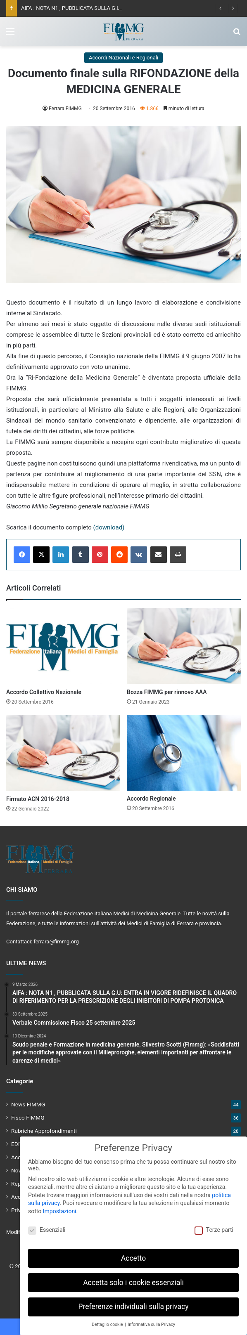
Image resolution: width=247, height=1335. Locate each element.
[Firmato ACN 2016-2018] (63, 753)
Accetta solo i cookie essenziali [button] (133, 1279)
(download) (109, 527)
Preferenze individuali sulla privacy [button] (133, 1304)
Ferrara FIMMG (65, 108)
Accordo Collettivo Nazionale (43, 692)
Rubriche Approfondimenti (44, 1130)
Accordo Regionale (151, 798)
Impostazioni (59, 1208)
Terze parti (214, 1226)
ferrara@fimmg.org (56, 941)
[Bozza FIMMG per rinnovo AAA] (184, 646)
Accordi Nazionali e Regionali (123, 57)
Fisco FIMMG (28, 1117)
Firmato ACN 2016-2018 (37, 799)
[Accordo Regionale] (184, 753)
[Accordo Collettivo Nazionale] (63, 646)
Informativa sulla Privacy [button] (151, 1321)
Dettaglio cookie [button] (108, 1321)
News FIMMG (28, 1104)
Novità (19, 1170)
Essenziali (46, 1226)
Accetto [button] (133, 1255)
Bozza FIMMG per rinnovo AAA (167, 692)
